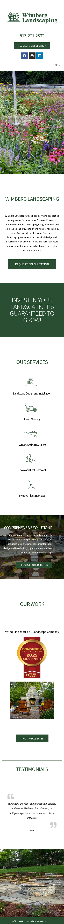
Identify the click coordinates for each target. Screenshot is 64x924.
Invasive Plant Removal (32, 496)
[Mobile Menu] (56, 65)
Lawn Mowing (32, 419)
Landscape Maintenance (32, 444)
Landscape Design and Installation (32, 393)
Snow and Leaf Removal (32, 470)
